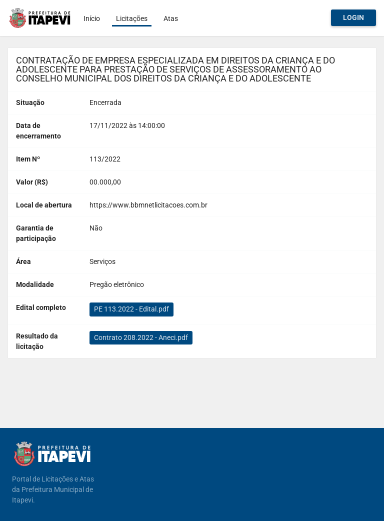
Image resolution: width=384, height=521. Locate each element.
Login (353, 18)
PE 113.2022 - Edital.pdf (131, 309)
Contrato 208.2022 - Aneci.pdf (141, 338)
